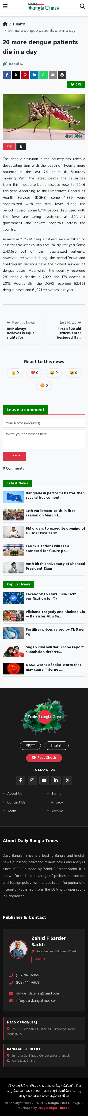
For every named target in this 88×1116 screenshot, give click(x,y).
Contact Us (16, 802)
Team (11, 811)
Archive (57, 811)
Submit (14, 456)
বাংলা (30, 745)
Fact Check (44, 758)
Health (19, 24)
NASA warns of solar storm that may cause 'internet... (53, 667)
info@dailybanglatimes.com (33, 1001)
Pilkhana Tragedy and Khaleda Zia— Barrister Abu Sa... (55, 614)
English (56, 745)
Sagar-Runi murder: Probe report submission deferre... (55, 649)
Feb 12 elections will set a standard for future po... (47, 548)
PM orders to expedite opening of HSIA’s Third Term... (55, 531)
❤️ (34, 373)
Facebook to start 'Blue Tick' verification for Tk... (51, 596)
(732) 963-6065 (24, 975)
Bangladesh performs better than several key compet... (55, 495)
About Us (14, 793)
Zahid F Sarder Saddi (48, 941)
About (40, 959)
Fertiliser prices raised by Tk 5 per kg (55, 632)
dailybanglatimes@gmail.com (34, 993)
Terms (56, 793)
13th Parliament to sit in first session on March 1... (50, 513)
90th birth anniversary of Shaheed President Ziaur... (55, 566)
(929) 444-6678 (24, 983)
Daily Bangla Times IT (54, 1108)
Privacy (57, 802)
